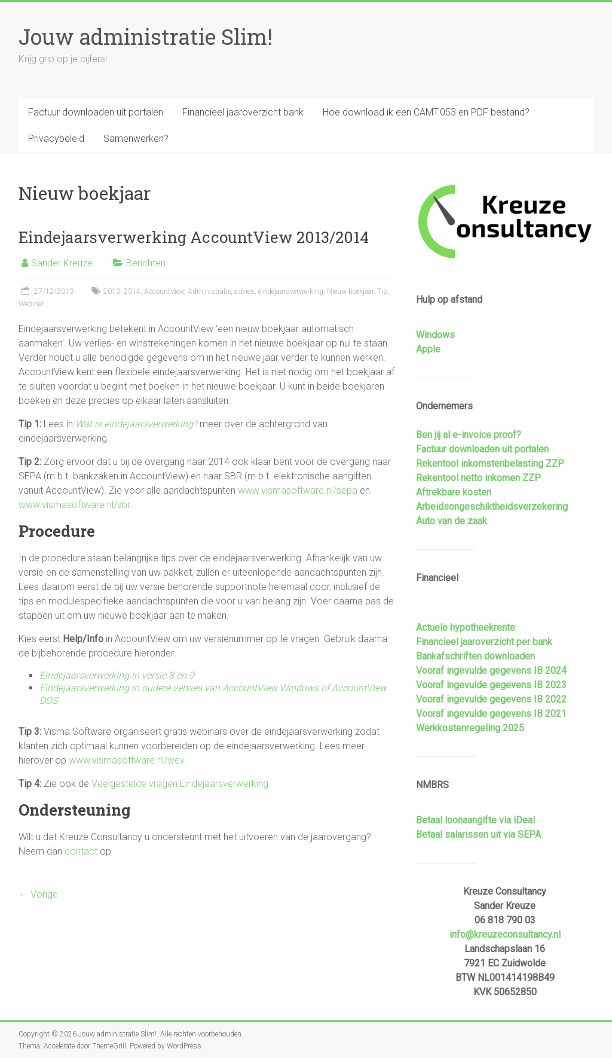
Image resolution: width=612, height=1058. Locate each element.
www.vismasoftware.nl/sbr (74, 504)
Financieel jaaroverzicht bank (243, 112)
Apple (428, 349)
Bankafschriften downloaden (475, 656)
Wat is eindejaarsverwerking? (136, 424)
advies (244, 291)
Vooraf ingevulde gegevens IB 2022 (491, 699)
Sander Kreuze (62, 263)
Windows (435, 334)
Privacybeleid (56, 138)
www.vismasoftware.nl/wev (126, 760)
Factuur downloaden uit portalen (95, 112)
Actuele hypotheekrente (465, 627)
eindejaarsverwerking (290, 291)
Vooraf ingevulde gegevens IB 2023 (491, 685)
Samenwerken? (136, 138)
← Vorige (38, 894)
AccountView (164, 291)
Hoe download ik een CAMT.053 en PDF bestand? (426, 112)
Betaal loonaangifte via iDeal (475, 820)
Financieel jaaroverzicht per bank (484, 641)
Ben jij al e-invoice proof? (468, 434)
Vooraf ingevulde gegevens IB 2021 (491, 713)
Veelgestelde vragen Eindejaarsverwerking (179, 783)
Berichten (146, 263)
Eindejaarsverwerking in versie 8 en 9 (116, 675)
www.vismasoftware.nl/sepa (297, 490)
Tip (382, 291)
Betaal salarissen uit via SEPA (478, 834)
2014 (132, 291)
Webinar (31, 304)
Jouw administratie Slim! (146, 36)
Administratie (209, 291)
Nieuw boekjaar (350, 291)
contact (81, 851)
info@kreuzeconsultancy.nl (505, 934)
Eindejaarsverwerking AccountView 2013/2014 (194, 237)
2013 (111, 291)
